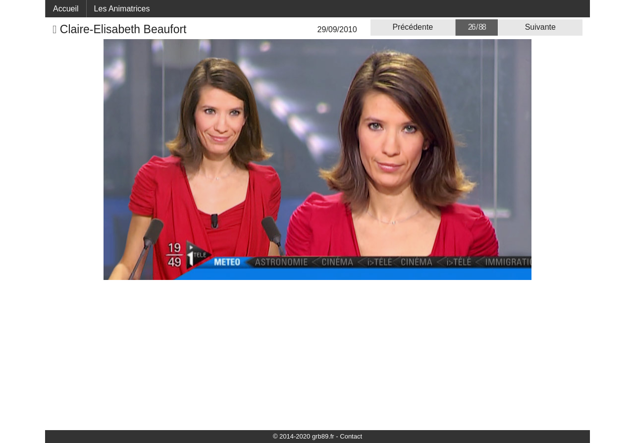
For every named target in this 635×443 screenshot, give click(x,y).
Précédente (412, 27)
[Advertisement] (317, 354)
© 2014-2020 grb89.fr (303, 436)
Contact (351, 436)
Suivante (540, 27)
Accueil (66, 8)
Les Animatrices (122, 8)
